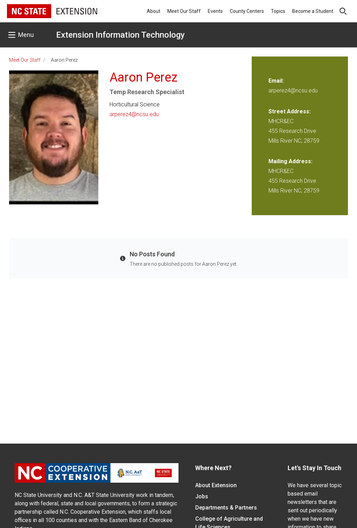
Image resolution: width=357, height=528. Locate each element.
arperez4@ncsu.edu (134, 114)
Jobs (201, 496)
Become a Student (312, 11)
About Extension (216, 485)
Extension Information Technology (120, 35)
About (153, 11)
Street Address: (289, 111)
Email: (276, 80)
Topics (278, 11)
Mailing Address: (290, 161)
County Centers (247, 11)
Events (215, 11)
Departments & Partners (226, 507)
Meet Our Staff (184, 11)
